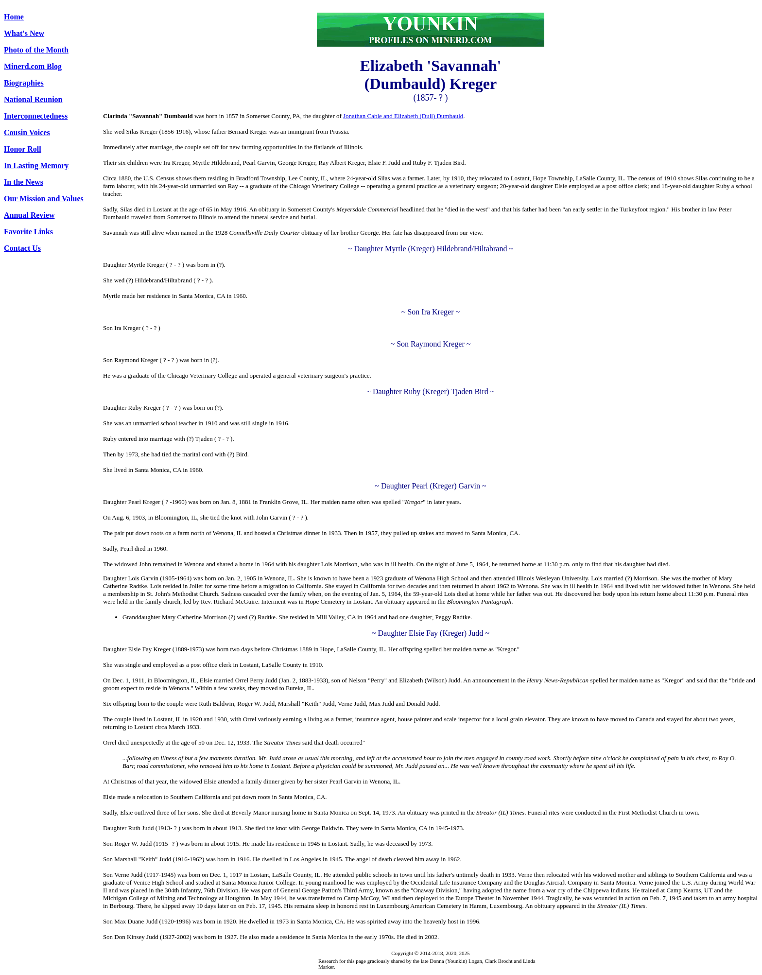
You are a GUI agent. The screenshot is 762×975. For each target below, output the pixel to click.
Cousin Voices (27, 132)
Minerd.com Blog (33, 66)
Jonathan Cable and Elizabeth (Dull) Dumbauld (403, 116)
